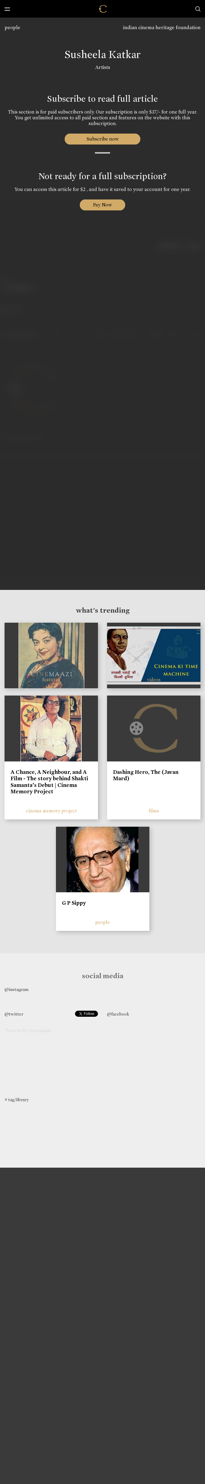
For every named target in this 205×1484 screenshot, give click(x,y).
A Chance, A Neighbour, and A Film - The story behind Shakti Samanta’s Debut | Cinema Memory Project (49, 782)
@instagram (16, 989)
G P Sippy (74, 903)
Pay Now (102, 205)
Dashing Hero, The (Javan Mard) (145, 775)
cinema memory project (51, 811)
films (154, 811)
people (12, 27)
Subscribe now (102, 139)
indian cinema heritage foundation (161, 27)
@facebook (118, 1014)
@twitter (14, 1014)
